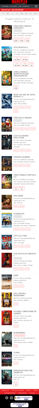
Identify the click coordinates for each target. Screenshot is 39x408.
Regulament (22, 393)
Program (5, 6)
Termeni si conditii (18, 390)
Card (20, 6)
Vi (3, 13)
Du (12, 13)
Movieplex (19, 2)
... (35, 13)
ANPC (36, 390)
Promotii (26, 6)
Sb (8, 13)
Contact (32, 393)
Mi (26, 13)
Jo (30, 13)
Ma (21, 13)
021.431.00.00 (17, 10)
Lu (17, 13)
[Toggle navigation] (36, 6)
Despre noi (5, 390)
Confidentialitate (10, 393)
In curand (13, 6)
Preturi (28, 390)
